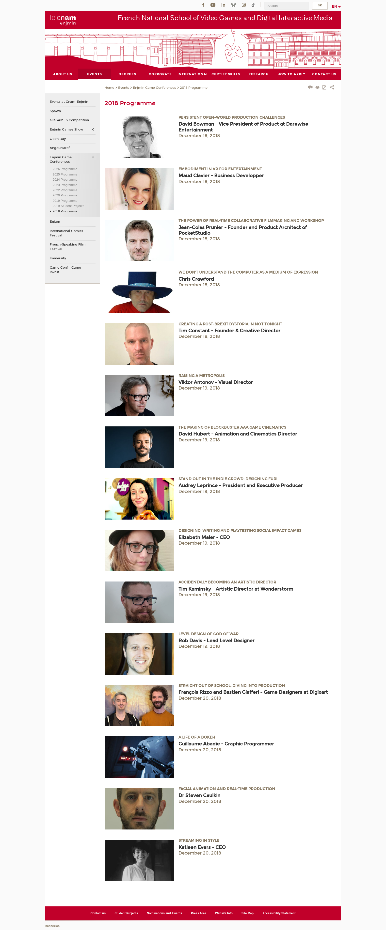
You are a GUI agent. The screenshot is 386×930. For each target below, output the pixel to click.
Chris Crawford (196, 279)
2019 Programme (65, 200)
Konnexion (52, 925)
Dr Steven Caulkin (199, 795)
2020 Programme (65, 195)
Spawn (55, 111)
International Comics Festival (66, 233)
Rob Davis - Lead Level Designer (216, 640)
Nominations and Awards (164, 913)
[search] (286, 6)
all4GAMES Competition (69, 120)
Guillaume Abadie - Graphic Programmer (226, 744)
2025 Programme (65, 174)
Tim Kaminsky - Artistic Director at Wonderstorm (235, 589)
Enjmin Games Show (66, 129)
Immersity (58, 258)
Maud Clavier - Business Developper (221, 175)
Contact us (98, 913)
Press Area (198, 913)
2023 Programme (65, 185)
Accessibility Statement (279, 913)
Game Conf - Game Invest (65, 270)
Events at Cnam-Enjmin (69, 102)
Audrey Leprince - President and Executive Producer (240, 485)
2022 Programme (65, 190)
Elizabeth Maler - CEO (204, 537)
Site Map (247, 913)
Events (123, 87)
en (334, 6)
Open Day (58, 139)
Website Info (224, 913)
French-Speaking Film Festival (67, 247)
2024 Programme (65, 179)
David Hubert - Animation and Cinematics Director (237, 434)
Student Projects (126, 913)
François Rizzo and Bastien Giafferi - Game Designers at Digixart (253, 692)
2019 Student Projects (68, 206)
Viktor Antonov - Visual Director (215, 382)
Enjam (55, 221)
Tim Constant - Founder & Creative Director (229, 330)
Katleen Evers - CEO (202, 847)
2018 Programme (194, 87)
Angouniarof (60, 148)
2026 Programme (65, 169)
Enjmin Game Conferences (154, 87)
